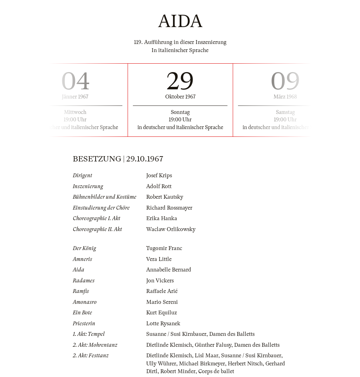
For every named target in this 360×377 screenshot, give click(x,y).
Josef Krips (159, 175)
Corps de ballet (216, 371)
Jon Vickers (160, 280)
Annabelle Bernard (168, 270)
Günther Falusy (213, 345)
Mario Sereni (162, 302)
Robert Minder (177, 371)
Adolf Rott (159, 186)
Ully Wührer (161, 363)
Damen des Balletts (232, 334)
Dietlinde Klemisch (169, 345)
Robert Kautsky (164, 197)
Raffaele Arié (162, 291)
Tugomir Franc (164, 248)
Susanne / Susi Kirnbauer (176, 334)
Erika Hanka (161, 218)
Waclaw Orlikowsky (170, 229)
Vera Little (159, 259)
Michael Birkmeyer (202, 363)
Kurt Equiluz (161, 312)
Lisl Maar (206, 355)
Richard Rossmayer (169, 208)
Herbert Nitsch (245, 363)
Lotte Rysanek (163, 323)
